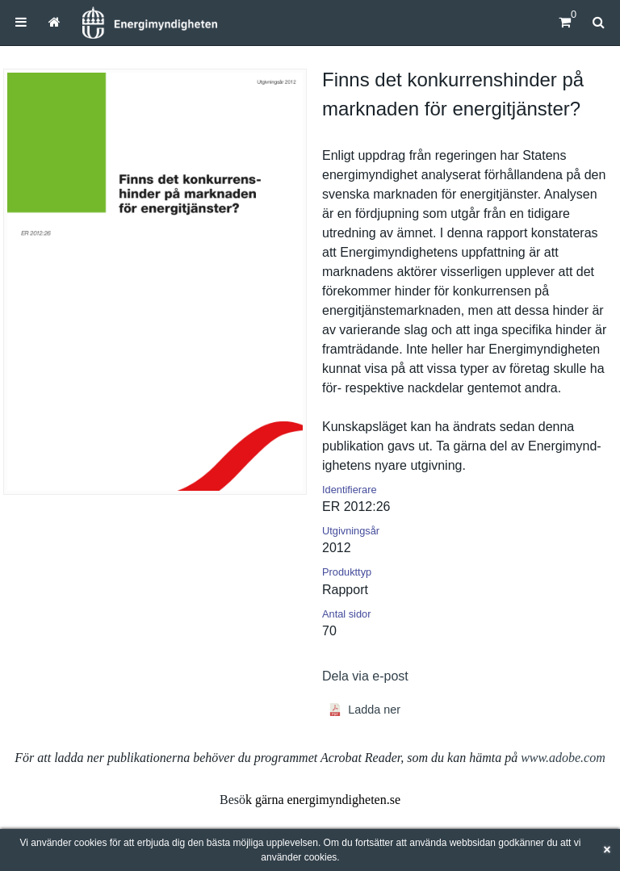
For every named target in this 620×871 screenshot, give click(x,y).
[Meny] (21, 22)
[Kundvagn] (565, 22)
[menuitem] (21, 22)
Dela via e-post (365, 676)
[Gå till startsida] (54, 22)
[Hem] (149, 22)
